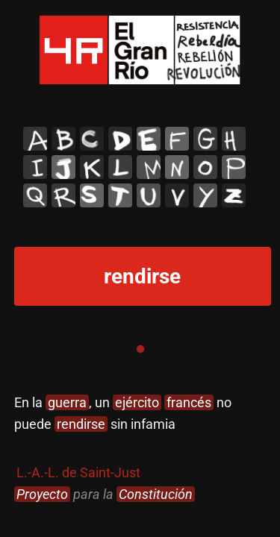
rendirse (81, 424)
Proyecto (42, 494)
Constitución (156, 494)
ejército (137, 402)
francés (189, 402)
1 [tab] (140, 349)
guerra (67, 402)
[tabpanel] (140, 448)
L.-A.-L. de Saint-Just (78, 472)
